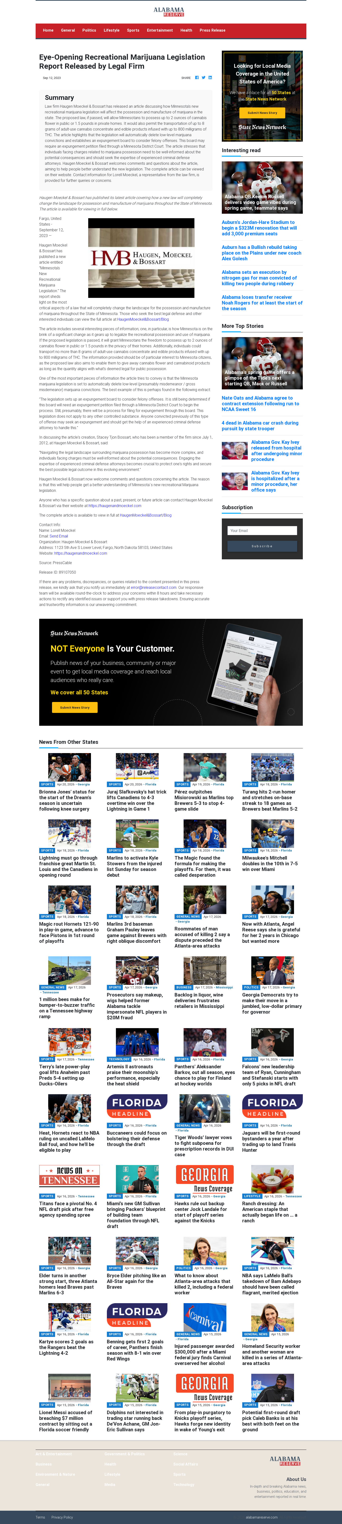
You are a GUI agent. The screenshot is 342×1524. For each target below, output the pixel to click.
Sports (133, 30)
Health (186, 30)
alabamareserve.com (262, 1517)
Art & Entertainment (54, 1453)
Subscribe (262, 546)
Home (50, 30)
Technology (183, 1484)
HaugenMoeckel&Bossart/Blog (143, 319)
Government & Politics (124, 1453)
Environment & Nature (55, 1474)
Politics (89, 30)
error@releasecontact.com (153, 587)
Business (44, 1464)
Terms (40, 1517)
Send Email (59, 536)
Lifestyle (111, 30)
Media (109, 1484)
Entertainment (160, 30)
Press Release (212, 30)
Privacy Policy (62, 1517)
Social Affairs (185, 1464)
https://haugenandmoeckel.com (115, 505)
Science (180, 1453)
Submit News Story (262, 113)
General (68, 30)
